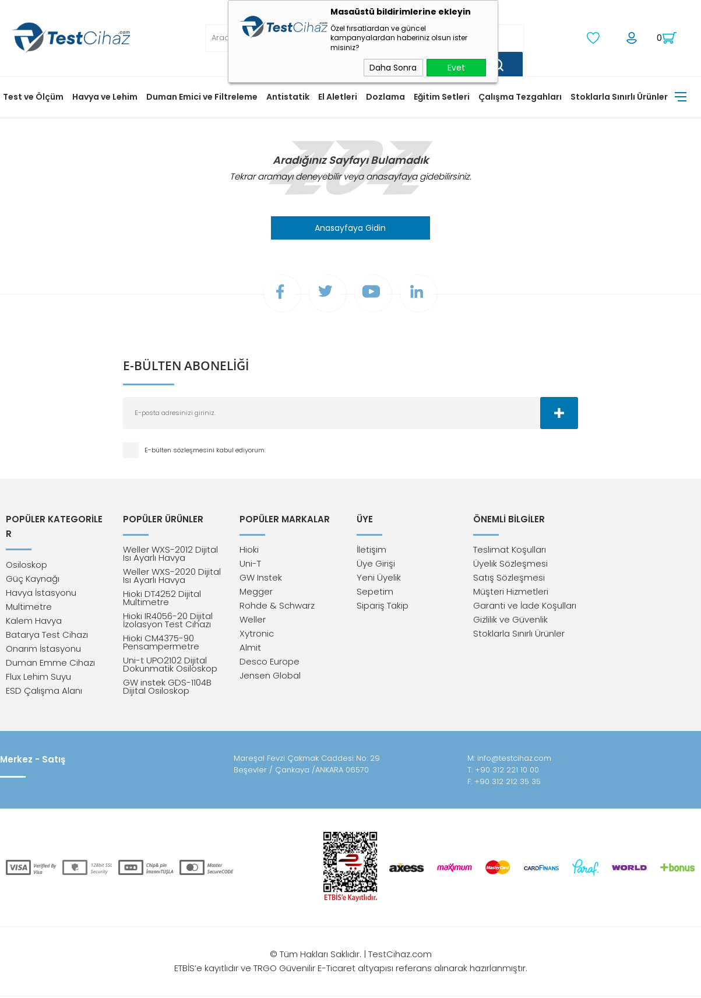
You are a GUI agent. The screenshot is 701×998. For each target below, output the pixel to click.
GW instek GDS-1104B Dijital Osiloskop (167, 688)
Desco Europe (269, 663)
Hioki (249, 551)
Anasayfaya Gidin (350, 227)
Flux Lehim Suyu (38, 663)
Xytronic (256, 635)
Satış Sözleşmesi (509, 579)
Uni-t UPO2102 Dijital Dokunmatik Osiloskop (170, 666)
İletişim (371, 551)
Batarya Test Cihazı (47, 621)
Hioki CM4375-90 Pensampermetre (161, 644)
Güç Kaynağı (32, 565)
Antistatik (287, 96)
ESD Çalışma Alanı (44, 677)
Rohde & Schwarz (277, 607)
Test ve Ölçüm (33, 96)
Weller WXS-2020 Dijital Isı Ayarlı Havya (172, 577)
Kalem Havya (34, 607)
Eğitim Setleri (442, 96)
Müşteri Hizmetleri (510, 593)
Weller (252, 621)
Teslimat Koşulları (509, 551)
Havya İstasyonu (41, 579)
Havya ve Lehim (105, 96)
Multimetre (29, 593)
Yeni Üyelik (379, 579)
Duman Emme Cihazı (50, 649)
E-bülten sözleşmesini (180, 450)
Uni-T (250, 565)
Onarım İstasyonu (43, 635)
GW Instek (260, 579)
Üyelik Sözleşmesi (510, 565)
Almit (250, 649)
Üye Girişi (376, 565)
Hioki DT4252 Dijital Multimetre (162, 599)
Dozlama (385, 96)
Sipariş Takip (382, 607)
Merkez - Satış (32, 761)
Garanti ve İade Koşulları (524, 607)
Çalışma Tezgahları (520, 96)
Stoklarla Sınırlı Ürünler (619, 96)
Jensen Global (270, 677)
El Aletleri (337, 96)
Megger (256, 593)
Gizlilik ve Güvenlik (510, 621)
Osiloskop (26, 551)
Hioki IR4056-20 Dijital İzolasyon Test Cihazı (168, 622)
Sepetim (375, 593)
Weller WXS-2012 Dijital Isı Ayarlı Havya (170, 555)
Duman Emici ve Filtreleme (202, 96)
